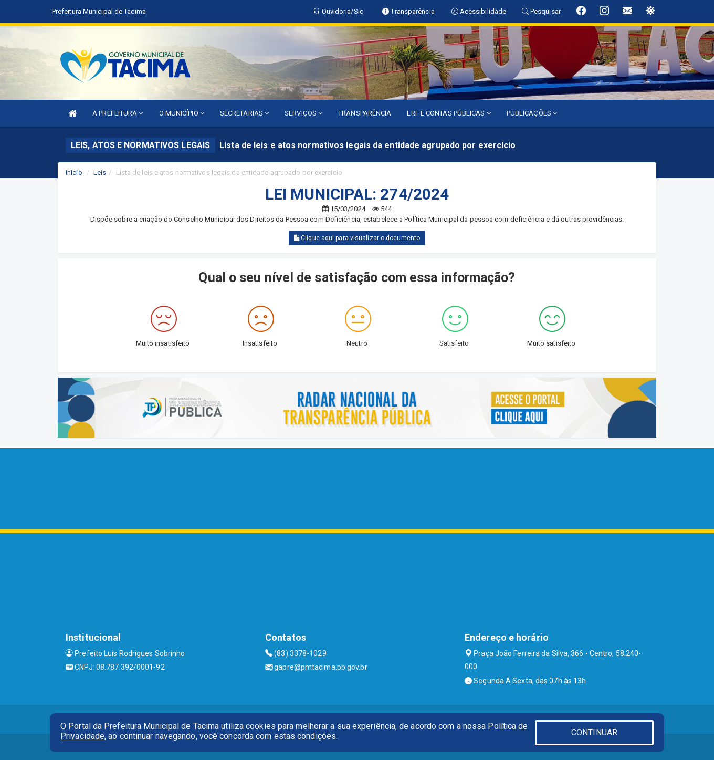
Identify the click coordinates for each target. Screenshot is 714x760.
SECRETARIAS (244, 113)
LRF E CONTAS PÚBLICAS (448, 113)
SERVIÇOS (303, 113)
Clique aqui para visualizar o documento (357, 238)
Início (74, 172)
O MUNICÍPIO (181, 113)
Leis (99, 172)
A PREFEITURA (117, 113)
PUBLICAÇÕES (532, 113)
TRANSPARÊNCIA (364, 113)
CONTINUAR (594, 732)
